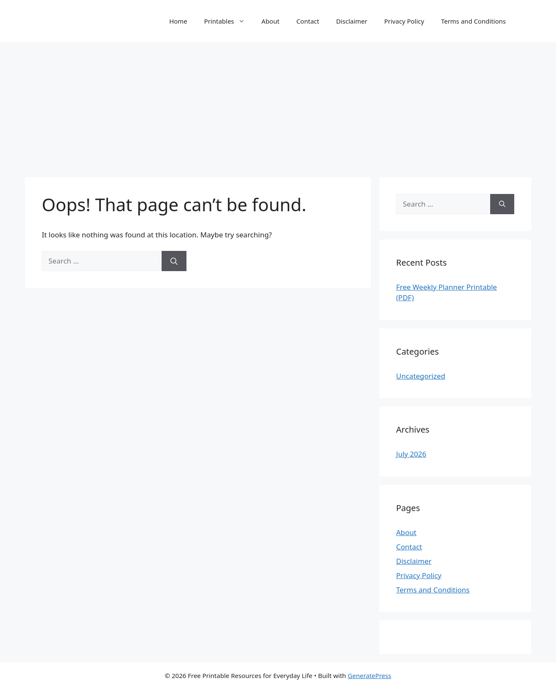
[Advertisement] (278, 105)
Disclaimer (351, 21)
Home (178, 21)
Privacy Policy (404, 21)
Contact (307, 21)
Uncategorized (420, 376)
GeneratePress (369, 675)
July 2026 (411, 454)
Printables (228, 21)
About (271, 21)
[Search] (174, 261)
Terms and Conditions (473, 21)
